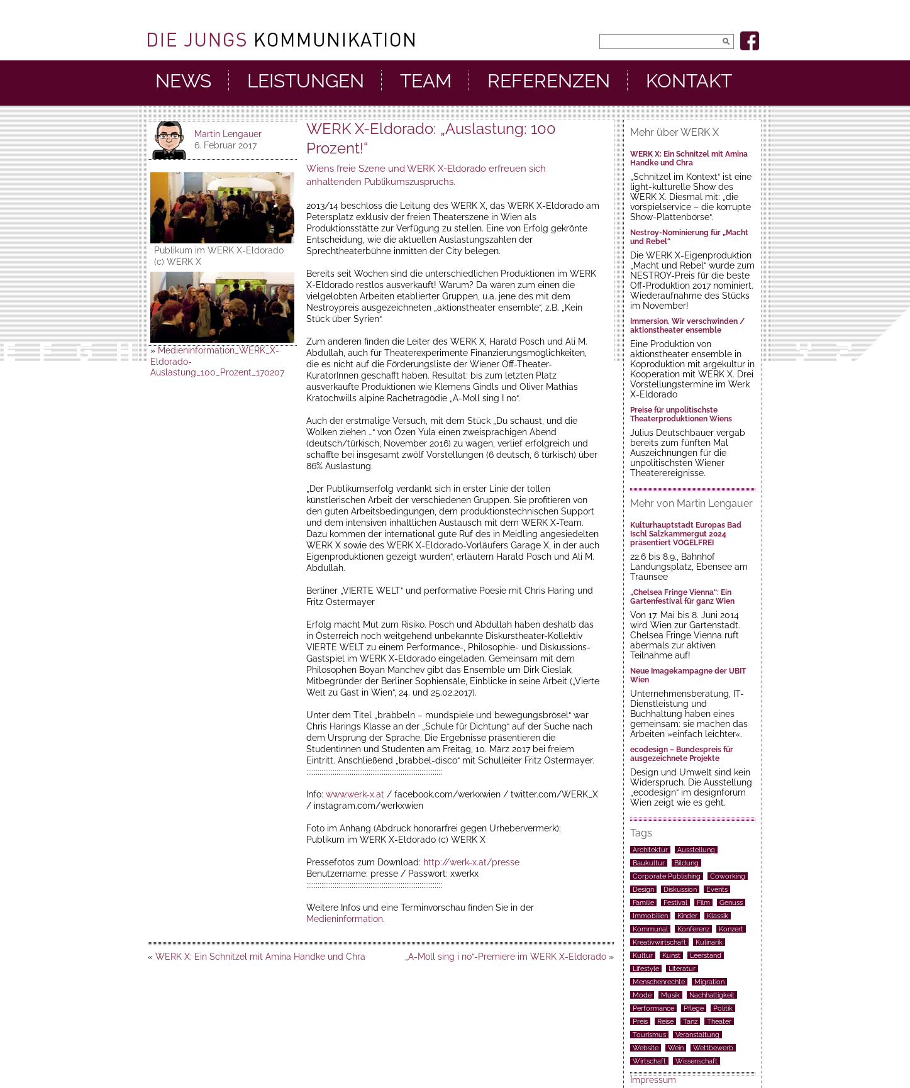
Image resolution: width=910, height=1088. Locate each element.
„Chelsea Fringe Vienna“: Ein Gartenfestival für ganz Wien (682, 597)
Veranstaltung (697, 1034)
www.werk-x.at (355, 794)
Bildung (686, 863)
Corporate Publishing (667, 876)
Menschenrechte (659, 981)
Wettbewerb (713, 1048)
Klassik (717, 915)
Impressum (653, 1080)
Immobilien (650, 915)
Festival (675, 902)
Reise (665, 1021)
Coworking (727, 876)
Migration (709, 981)
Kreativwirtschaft (659, 942)
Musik (670, 995)
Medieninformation (344, 919)
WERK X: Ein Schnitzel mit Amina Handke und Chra (260, 957)
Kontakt (689, 81)
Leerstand (705, 955)
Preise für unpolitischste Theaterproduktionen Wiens (681, 414)
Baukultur (649, 863)
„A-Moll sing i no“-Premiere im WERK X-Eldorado (505, 957)
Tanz (690, 1021)
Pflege (694, 1008)
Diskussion (680, 889)
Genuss (731, 902)
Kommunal (650, 929)
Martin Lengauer (228, 134)
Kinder (687, 915)
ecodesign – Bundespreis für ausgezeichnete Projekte (681, 754)
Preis (640, 1021)
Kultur (643, 955)
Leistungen (305, 81)
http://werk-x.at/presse (471, 862)
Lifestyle (646, 968)
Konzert (731, 929)
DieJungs (281, 40)
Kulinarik (709, 942)
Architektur (650, 849)
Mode (642, 995)
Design (643, 889)
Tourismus (649, 1034)
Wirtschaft (649, 1061)
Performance (653, 1008)
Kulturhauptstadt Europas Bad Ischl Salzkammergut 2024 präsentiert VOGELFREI (685, 534)
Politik (723, 1008)
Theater (719, 1021)
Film (703, 902)
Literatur (682, 968)
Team (426, 81)
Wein (676, 1048)
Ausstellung (696, 849)
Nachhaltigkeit (712, 995)
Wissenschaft (696, 1061)
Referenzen (548, 81)
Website (645, 1048)
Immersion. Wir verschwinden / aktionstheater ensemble (687, 326)
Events (717, 889)
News (183, 81)
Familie (643, 902)
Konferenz (693, 929)
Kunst (671, 955)
